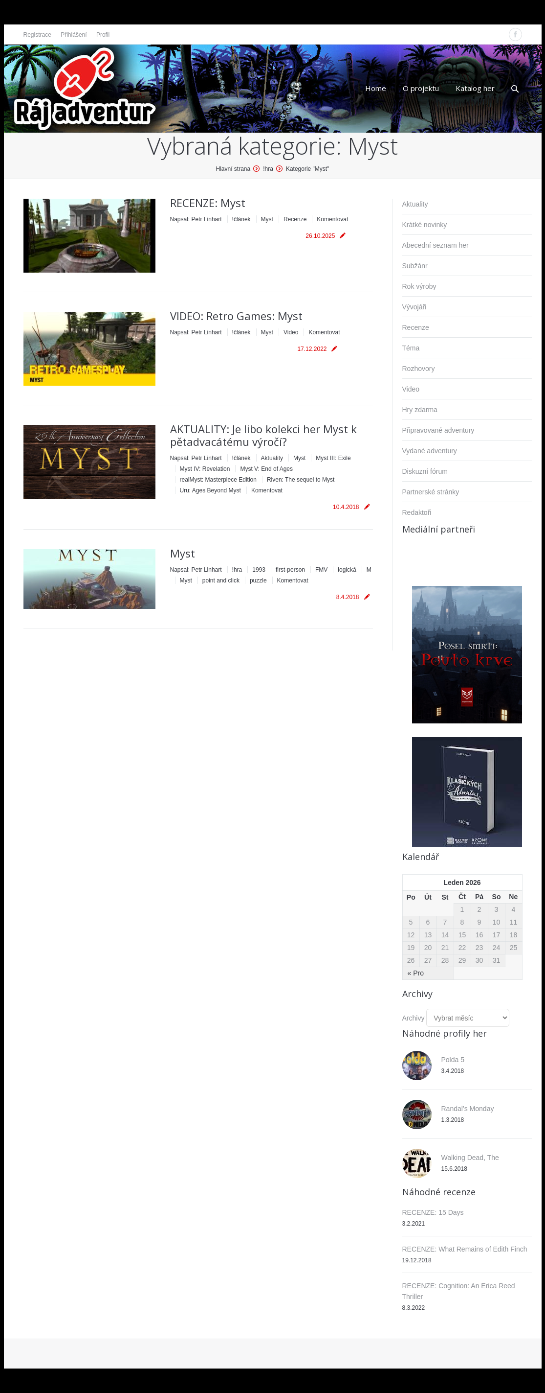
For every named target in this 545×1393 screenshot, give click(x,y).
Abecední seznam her (435, 245)
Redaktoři (417, 512)
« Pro (416, 973)
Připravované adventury (438, 430)
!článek (241, 219)
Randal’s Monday (467, 1109)
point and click (221, 580)
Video (290, 332)
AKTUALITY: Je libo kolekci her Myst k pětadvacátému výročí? (263, 435)
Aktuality (272, 458)
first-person (290, 569)
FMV (321, 569)
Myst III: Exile (333, 458)
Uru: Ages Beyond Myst (210, 490)
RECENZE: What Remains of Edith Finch (464, 1249)
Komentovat (332, 219)
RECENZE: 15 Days (433, 1212)
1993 (258, 569)
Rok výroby (419, 286)
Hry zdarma (419, 410)
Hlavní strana (233, 168)
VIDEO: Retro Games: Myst (236, 315)
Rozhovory (418, 368)
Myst (267, 219)
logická (347, 569)
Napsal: (196, 219)
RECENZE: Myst (207, 202)
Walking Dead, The (470, 1157)
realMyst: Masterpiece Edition (218, 479)
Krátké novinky (424, 225)
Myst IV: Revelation (205, 468)
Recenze (294, 219)
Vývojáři (414, 307)
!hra (268, 168)
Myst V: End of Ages (266, 468)
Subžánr (415, 266)
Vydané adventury (429, 451)
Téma (411, 348)
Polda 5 (452, 1060)
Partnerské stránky (430, 492)
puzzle (258, 580)
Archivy (413, 1018)
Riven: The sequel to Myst (301, 479)
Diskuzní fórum (425, 471)
